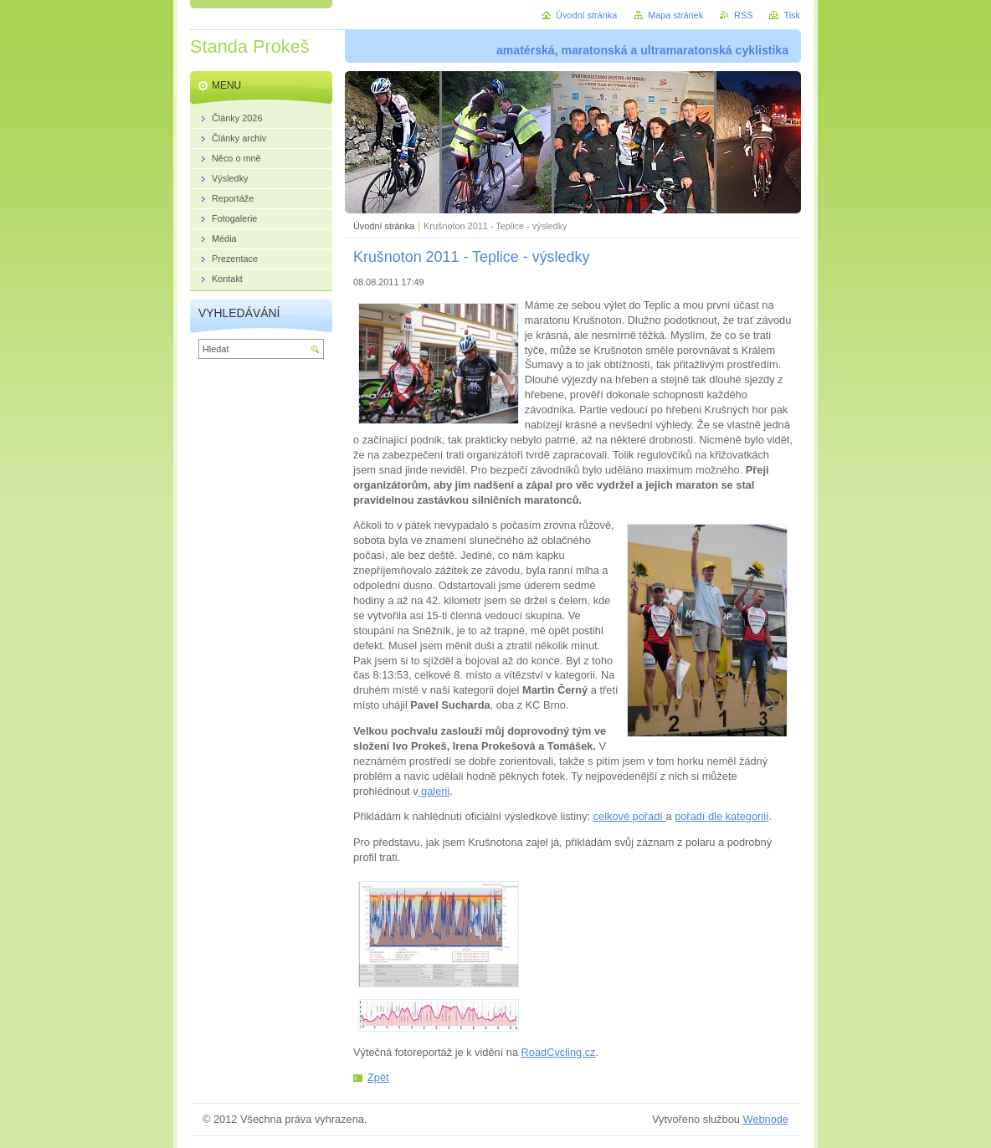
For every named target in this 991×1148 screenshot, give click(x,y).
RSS (743, 15)
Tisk (791, 15)
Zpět (378, 1077)
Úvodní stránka (383, 226)
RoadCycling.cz (558, 1052)
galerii (434, 791)
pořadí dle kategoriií (721, 816)
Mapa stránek (675, 15)
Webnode (765, 1119)
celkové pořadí (629, 816)
